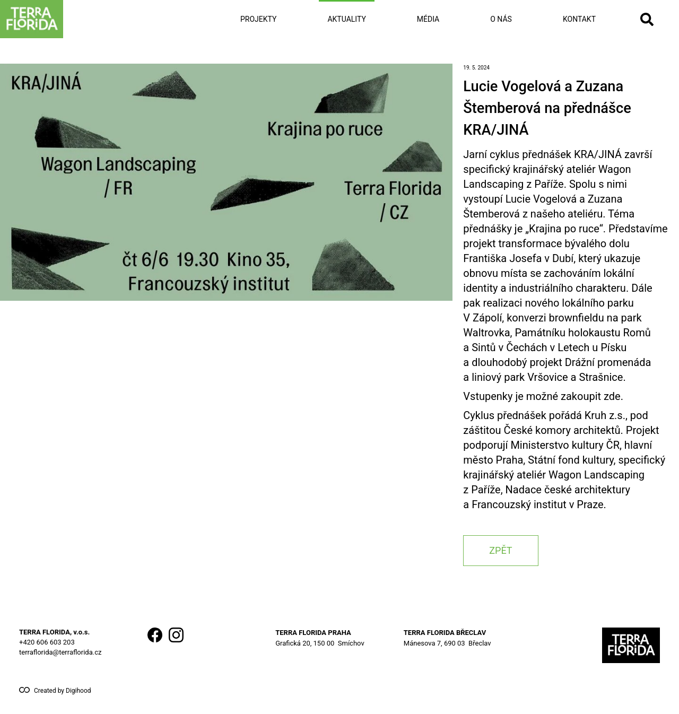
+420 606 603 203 (47, 642)
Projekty (258, 19)
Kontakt (579, 19)
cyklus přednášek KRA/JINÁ (556, 154)
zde (612, 396)
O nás (501, 19)
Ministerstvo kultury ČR (565, 445)
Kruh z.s (604, 415)
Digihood (78, 690)
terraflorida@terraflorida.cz (60, 652)
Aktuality (346, 19)
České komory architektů (562, 430)
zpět (500, 550)
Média (428, 19)
